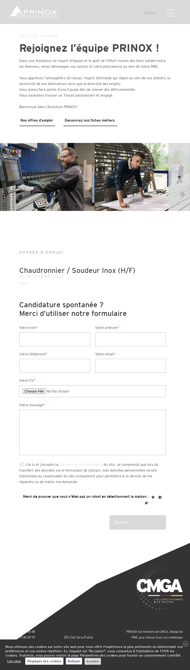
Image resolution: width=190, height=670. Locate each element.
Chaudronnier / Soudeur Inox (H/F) (95, 272)
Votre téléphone (33, 354)
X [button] (186, 644)
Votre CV (27, 380)
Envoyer (121, 522)
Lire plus (14, 661)
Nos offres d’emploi (36, 120)
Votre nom (28, 328)
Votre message (32, 405)
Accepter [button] (92, 661)
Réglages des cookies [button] (44, 661)
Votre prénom (107, 328)
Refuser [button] (74, 661)
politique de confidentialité (81, 464)
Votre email (105, 354)
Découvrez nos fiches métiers (90, 120)
